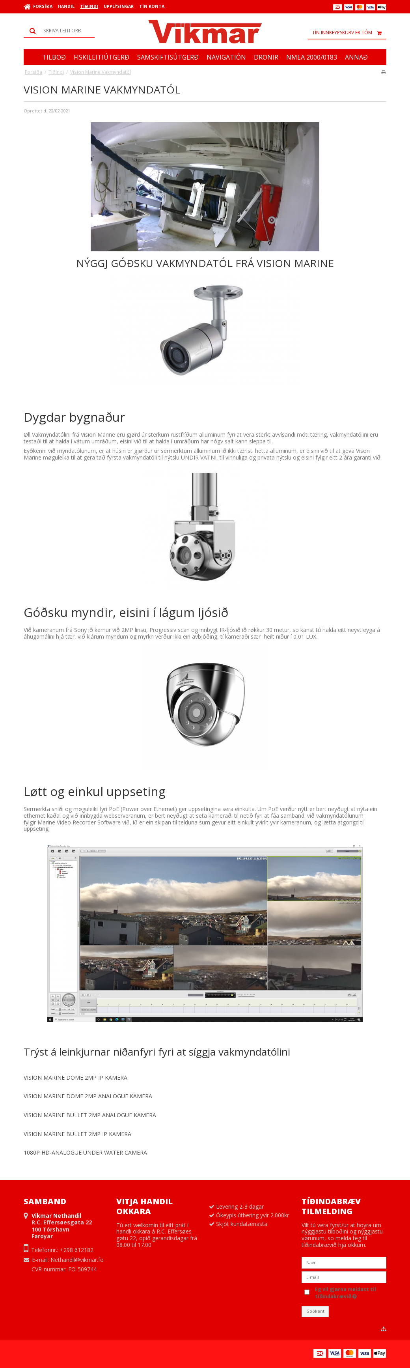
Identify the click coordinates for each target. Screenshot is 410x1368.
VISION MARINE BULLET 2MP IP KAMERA (77, 1134)
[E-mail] (344, 1276)
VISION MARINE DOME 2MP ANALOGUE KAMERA (88, 1096)
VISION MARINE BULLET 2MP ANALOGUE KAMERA (90, 1115)
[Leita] (59, 30)
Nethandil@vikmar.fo (77, 1259)
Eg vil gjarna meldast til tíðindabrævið (350, 1293)
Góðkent (315, 1311)
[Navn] (344, 1262)
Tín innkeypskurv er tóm (349, 33)
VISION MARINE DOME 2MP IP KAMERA (75, 1077)
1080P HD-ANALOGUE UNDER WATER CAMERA (85, 1152)
